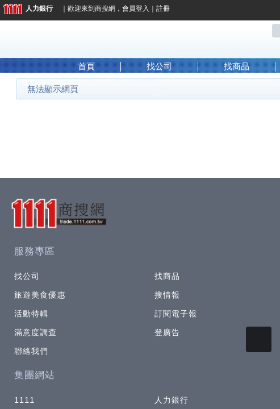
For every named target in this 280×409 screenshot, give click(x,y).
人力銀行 (28, 8)
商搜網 (105, 8)
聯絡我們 (31, 351)
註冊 (163, 8)
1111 (24, 399)
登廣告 (167, 332)
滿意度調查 (35, 332)
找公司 (159, 66)
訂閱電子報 (176, 313)
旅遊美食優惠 (40, 294)
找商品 (236, 66)
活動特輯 (31, 313)
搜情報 (167, 294)
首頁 (86, 66)
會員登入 (135, 8)
